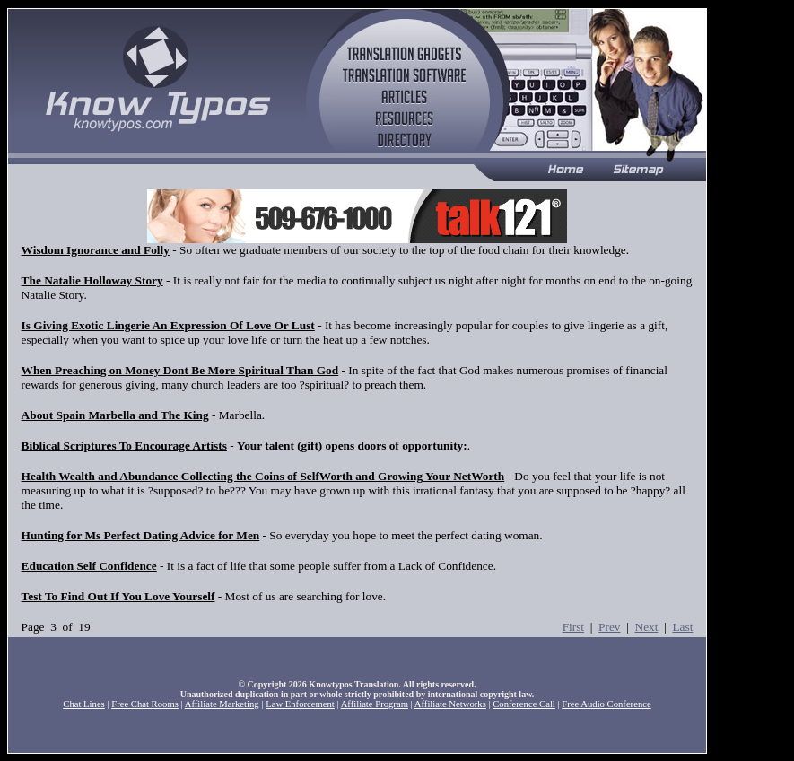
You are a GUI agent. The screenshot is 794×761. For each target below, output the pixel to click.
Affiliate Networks (450, 704)
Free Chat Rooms (145, 704)
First (573, 627)
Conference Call (524, 704)
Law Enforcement (300, 704)
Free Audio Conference (606, 704)
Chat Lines (83, 704)
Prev (609, 627)
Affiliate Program (374, 704)
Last (682, 627)
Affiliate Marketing (222, 704)
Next (647, 627)
